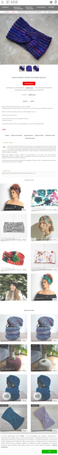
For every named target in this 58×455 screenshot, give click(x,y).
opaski (32, 101)
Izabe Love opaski (29, 310)
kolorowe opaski (30, 138)
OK (49, 451)
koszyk (51, 4)
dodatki (25, 101)
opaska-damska (28, 135)
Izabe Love (29, 88)
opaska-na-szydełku (16, 135)
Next (55, 37)
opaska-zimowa (39, 135)
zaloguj (55, 4)
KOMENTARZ (8, 142)
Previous (3, 37)
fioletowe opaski (50, 135)
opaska (7, 135)
